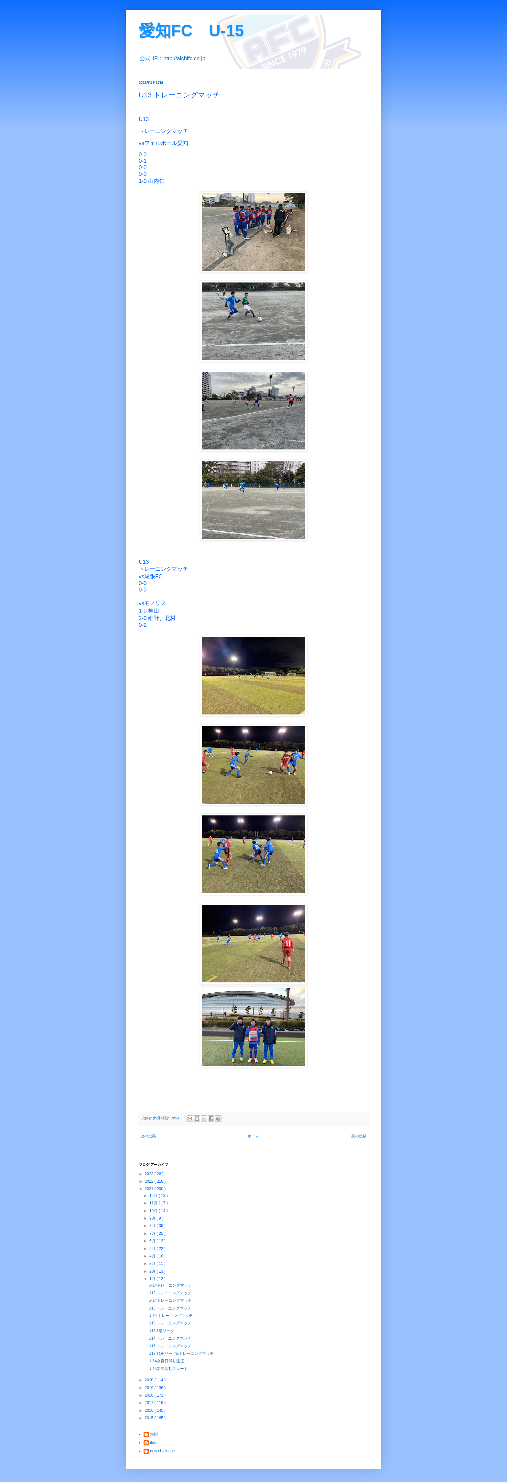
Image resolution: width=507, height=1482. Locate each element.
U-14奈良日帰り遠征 (166, 1361)
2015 (150, 1418)
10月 (154, 1211)
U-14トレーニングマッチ (170, 1285)
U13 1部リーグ (161, 1331)
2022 (150, 1181)
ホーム (253, 1136)
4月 (152, 1256)
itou (153, 1442)
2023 (150, 1174)
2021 (150, 1189)
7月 (152, 1233)
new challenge (162, 1451)
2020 (150, 1380)
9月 (152, 1218)
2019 (150, 1388)
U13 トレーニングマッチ (169, 1293)
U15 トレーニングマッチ (169, 1346)
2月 (152, 1271)
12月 (154, 1195)
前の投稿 (359, 1136)
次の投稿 (148, 1136)
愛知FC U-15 (191, 31)
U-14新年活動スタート (168, 1368)
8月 (152, 1225)
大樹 (154, 1434)
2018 (150, 1395)
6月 (152, 1241)
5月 (152, 1248)
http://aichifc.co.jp (184, 58)
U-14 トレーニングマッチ (170, 1315)
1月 (152, 1279)
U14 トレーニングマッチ (169, 1338)
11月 (154, 1203)
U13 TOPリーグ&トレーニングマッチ (181, 1353)
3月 (152, 1263)
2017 (150, 1402)
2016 (150, 1410)
